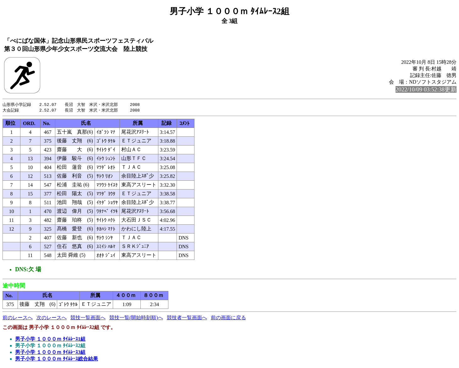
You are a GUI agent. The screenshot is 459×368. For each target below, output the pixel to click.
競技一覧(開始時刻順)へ (136, 318)
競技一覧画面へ (88, 318)
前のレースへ (18, 318)
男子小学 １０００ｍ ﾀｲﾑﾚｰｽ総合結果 (56, 359)
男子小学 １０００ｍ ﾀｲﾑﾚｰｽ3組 (50, 352)
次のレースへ (51, 318)
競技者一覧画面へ (187, 318)
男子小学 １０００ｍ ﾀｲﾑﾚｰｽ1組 (50, 339)
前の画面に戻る (228, 318)
